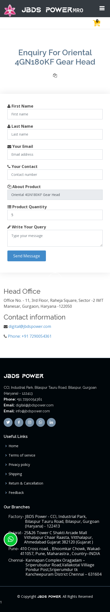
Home (13, 446)
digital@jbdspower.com (30, 326)
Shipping (15, 474)
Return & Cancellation (26, 483)
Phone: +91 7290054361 (30, 336)
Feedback (16, 492)
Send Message (26, 256)
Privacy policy (19, 464)
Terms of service (22, 455)
